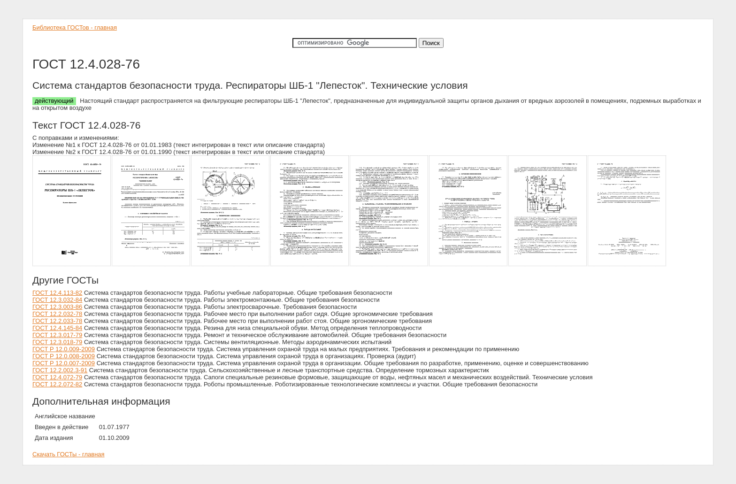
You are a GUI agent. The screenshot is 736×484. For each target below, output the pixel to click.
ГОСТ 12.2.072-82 (57, 384)
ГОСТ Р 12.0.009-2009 (63, 349)
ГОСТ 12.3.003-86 (57, 306)
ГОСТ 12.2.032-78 (57, 313)
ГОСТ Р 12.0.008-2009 (63, 356)
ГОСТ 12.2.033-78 (57, 320)
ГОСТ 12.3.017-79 (57, 334)
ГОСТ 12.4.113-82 (57, 292)
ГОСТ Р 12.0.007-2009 (63, 363)
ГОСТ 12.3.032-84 (57, 299)
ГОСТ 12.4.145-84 (57, 327)
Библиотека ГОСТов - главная (74, 27)
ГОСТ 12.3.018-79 (57, 342)
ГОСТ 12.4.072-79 (57, 377)
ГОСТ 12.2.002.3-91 (59, 370)
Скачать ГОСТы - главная (68, 454)
